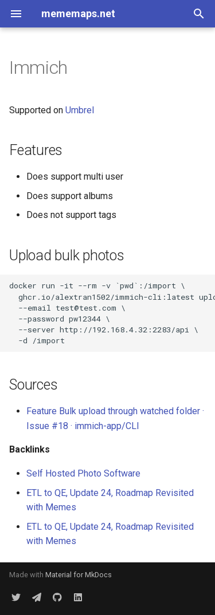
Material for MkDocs (78, 574)
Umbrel (79, 110)
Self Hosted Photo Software (83, 473)
